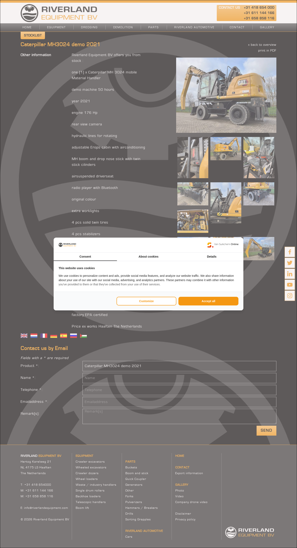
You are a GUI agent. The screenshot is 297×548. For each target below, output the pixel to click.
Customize (146, 301)
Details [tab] (212, 256)
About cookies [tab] (148, 256)
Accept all (208, 301)
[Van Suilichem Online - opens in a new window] (222, 245)
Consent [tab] (85, 256)
